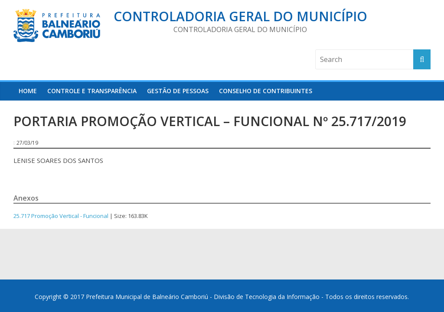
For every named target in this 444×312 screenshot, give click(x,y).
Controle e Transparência (92, 91)
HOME (28, 91)
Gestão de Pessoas (178, 91)
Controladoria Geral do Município (240, 16)
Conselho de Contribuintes (265, 91)
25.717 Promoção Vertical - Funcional (60, 216)
